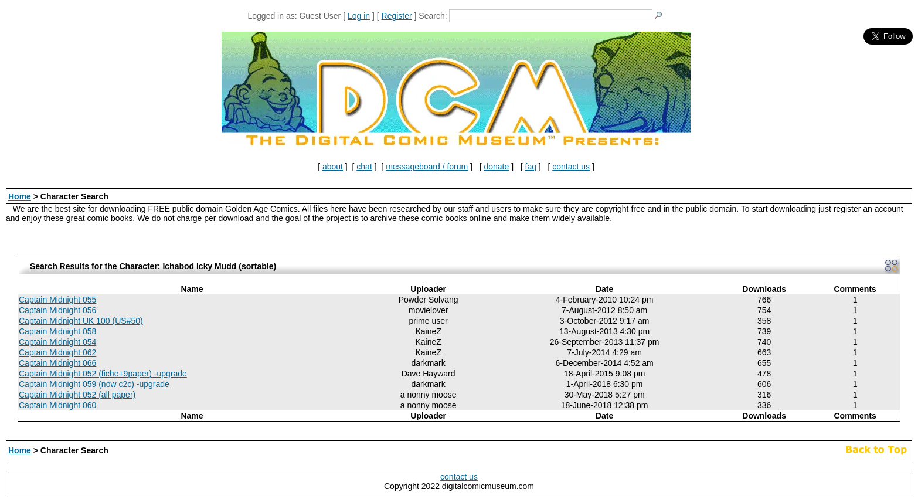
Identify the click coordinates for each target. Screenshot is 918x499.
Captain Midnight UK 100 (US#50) (81, 320)
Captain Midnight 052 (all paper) (77, 394)
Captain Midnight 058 (57, 331)
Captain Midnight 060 (57, 405)
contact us (571, 166)
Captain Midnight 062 (57, 352)
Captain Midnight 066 (57, 363)
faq (530, 166)
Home (19, 196)
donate (496, 166)
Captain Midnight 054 (57, 342)
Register (397, 16)
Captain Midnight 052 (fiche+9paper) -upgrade (103, 373)
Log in (359, 16)
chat (364, 166)
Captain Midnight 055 (57, 299)
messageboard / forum (427, 166)
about (332, 166)
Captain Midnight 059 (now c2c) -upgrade (94, 384)
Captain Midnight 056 (57, 310)
